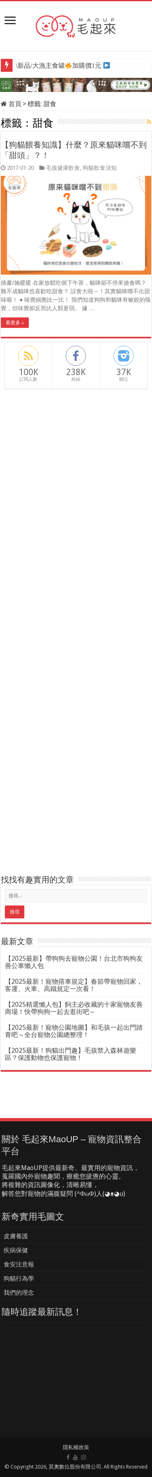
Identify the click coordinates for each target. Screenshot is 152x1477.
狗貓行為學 (19, 1278)
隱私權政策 (76, 1447)
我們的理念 (19, 1292)
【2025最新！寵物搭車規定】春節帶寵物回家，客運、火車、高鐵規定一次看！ (74, 985)
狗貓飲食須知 (100, 168)
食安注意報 (19, 1264)
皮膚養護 (16, 1236)
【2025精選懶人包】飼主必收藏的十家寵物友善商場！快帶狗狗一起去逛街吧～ (74, 1008)
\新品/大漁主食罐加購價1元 (58, 65)
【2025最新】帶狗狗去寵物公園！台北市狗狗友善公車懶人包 (74, 962)
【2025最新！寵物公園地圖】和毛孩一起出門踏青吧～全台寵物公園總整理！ (74, 1031)
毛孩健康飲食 (63, 168)
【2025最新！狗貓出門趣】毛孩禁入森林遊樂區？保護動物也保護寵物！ (70, 1054)
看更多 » (15, 322)
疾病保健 (16, 1250)
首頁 (11, 104)
